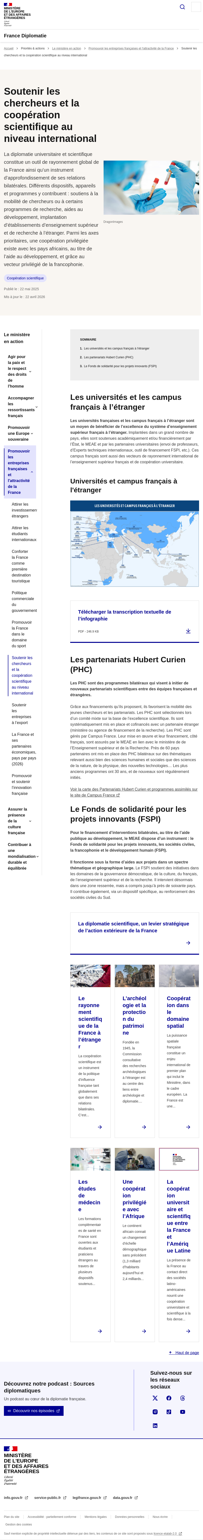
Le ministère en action (66, 48)
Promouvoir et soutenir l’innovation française (22, 785)
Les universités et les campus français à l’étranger (116, 348)
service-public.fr (48, 1498)
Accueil (9, 48)
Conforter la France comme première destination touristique (21, 566)
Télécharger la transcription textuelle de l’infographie (124, 615)
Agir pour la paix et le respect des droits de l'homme (17, 371)
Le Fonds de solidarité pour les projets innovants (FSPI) (120, 366)
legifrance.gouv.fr (87, 1498)
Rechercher (182, 7)
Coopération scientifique (25, 278)
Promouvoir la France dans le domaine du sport (22, 634)
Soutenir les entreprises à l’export (21, 714)
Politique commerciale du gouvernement (22, 602)
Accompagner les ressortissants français (21, 407)
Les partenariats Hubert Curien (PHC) (108, 357)
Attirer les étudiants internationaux (22, 534)
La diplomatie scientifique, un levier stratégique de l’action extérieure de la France (133, 927)
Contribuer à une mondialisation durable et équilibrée (22, 856)
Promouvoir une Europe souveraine (19, 433)
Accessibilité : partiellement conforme (52, 1517)
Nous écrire (160, 1517)
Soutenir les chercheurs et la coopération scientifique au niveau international (22, 675)
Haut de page (186, 1353)
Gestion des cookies (18, 1524)
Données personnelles (129, 1517)
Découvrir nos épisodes (33, 1411)
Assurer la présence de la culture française (17, 821)
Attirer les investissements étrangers (22, 510)
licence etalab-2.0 (165, 1533)
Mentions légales (96, 1517)
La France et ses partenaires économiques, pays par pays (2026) (22, 749)
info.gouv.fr (14, 1498)
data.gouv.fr (123, 1498)
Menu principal (196, 7)
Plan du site (11, 1517)
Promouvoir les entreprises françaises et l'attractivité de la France (131, 48)
